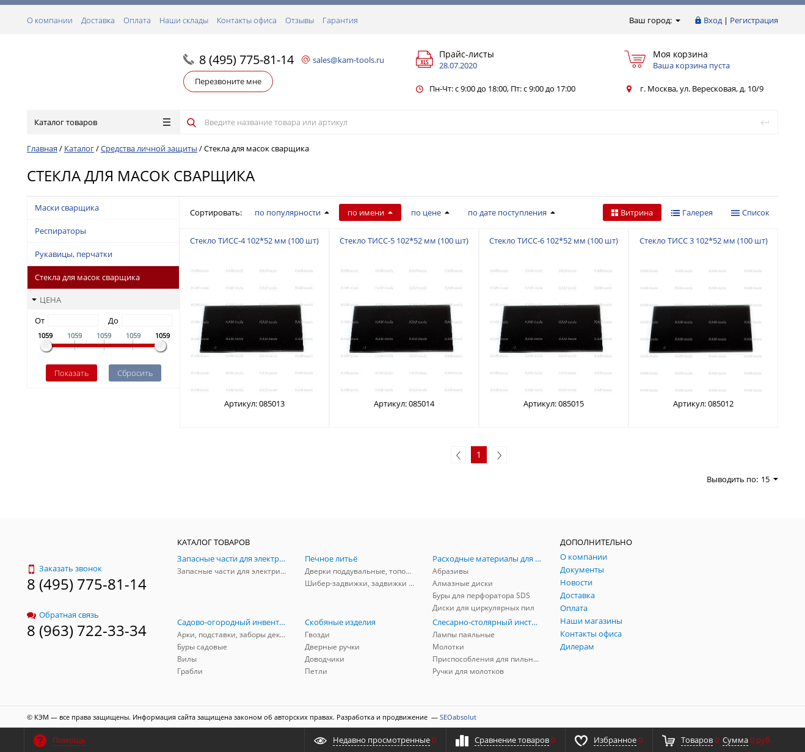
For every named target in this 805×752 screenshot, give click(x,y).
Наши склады (183, 20)
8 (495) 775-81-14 (246, 59)
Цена (46, 299)
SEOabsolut (458, 716)
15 (769, 479)
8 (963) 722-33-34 (87, 630)
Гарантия (340, 20)
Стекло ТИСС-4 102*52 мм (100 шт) (254, 240)
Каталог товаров (102, 122)
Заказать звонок (64, 568)
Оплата (137, 20)
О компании (50, 20)
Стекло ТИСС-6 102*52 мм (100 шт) (553, 240)
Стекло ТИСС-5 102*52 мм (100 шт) (404, 240)
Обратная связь (63, 614)
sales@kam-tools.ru (348, 59)
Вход (713, 20)
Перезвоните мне (228, 81)
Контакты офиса (247, 20)
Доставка (98, 20)
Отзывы (299, 20)
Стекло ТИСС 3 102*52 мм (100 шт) (703, 240)
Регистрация (754, 20)
